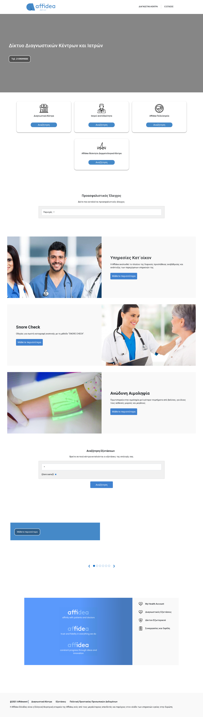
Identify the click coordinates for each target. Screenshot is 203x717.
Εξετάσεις (61, 701)
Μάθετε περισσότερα (123, 276)
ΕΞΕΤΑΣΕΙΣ (168, 7)
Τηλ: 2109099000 (19, 59)
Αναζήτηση (44, 124)
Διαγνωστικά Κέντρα (41, 701)
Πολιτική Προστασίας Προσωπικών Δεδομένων (93, 701)
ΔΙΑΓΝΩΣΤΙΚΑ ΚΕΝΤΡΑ (148, 7)
